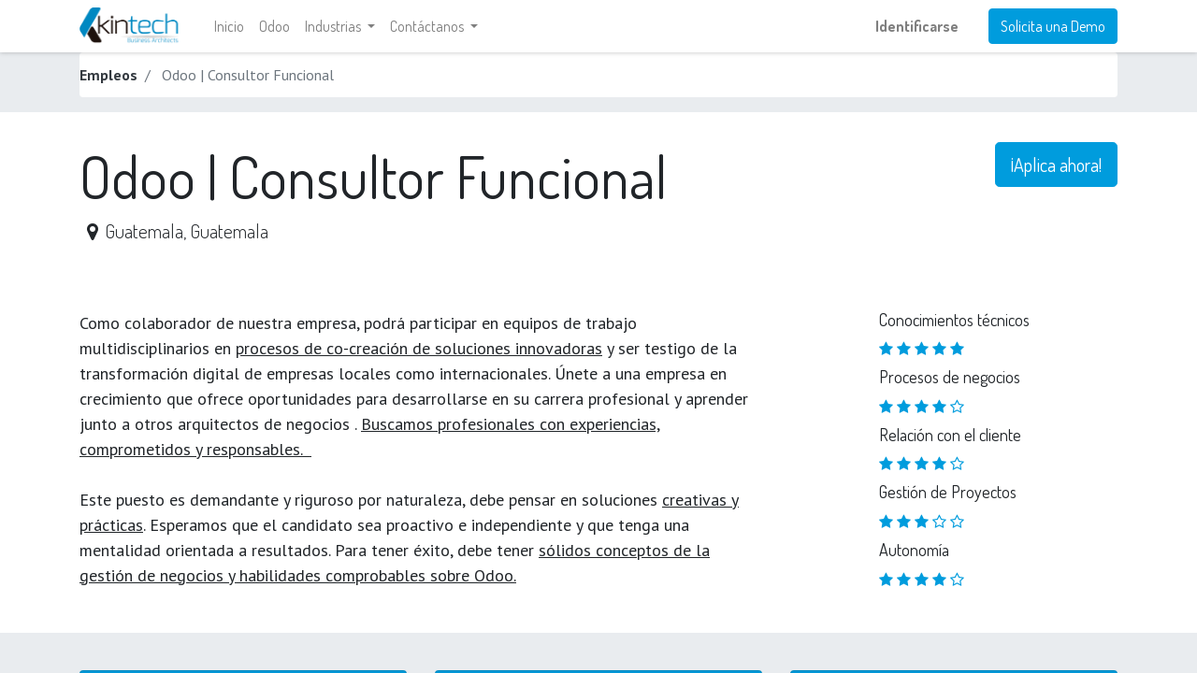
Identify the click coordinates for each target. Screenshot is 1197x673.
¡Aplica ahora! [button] (1056, 164)
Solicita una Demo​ (1053, 26)
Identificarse (917, 26)
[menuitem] (229, 26)
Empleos (108, 74)
